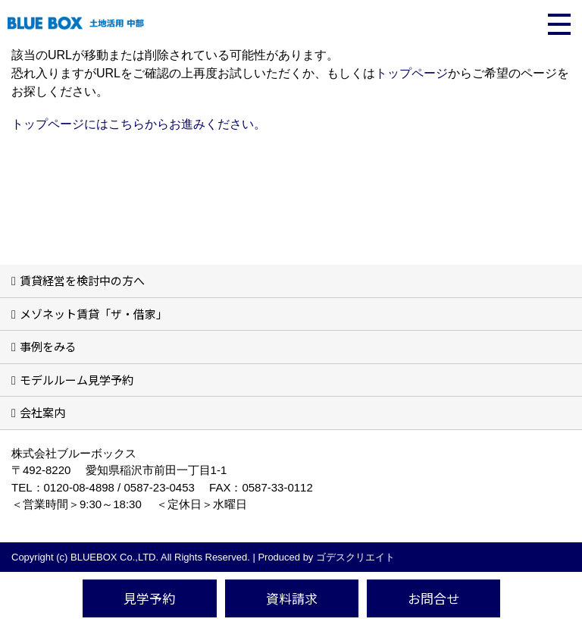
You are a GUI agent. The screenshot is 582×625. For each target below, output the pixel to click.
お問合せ (433, 598)
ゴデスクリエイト (355, 557)
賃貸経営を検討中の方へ (82, 280)
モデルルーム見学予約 (76, 380)
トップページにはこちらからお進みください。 (138, 124)
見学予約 (149, 598)
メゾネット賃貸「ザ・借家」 (93, 314)
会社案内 (42, 412)
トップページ (411, 73)
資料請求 (292, 598)
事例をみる (48, 346)
